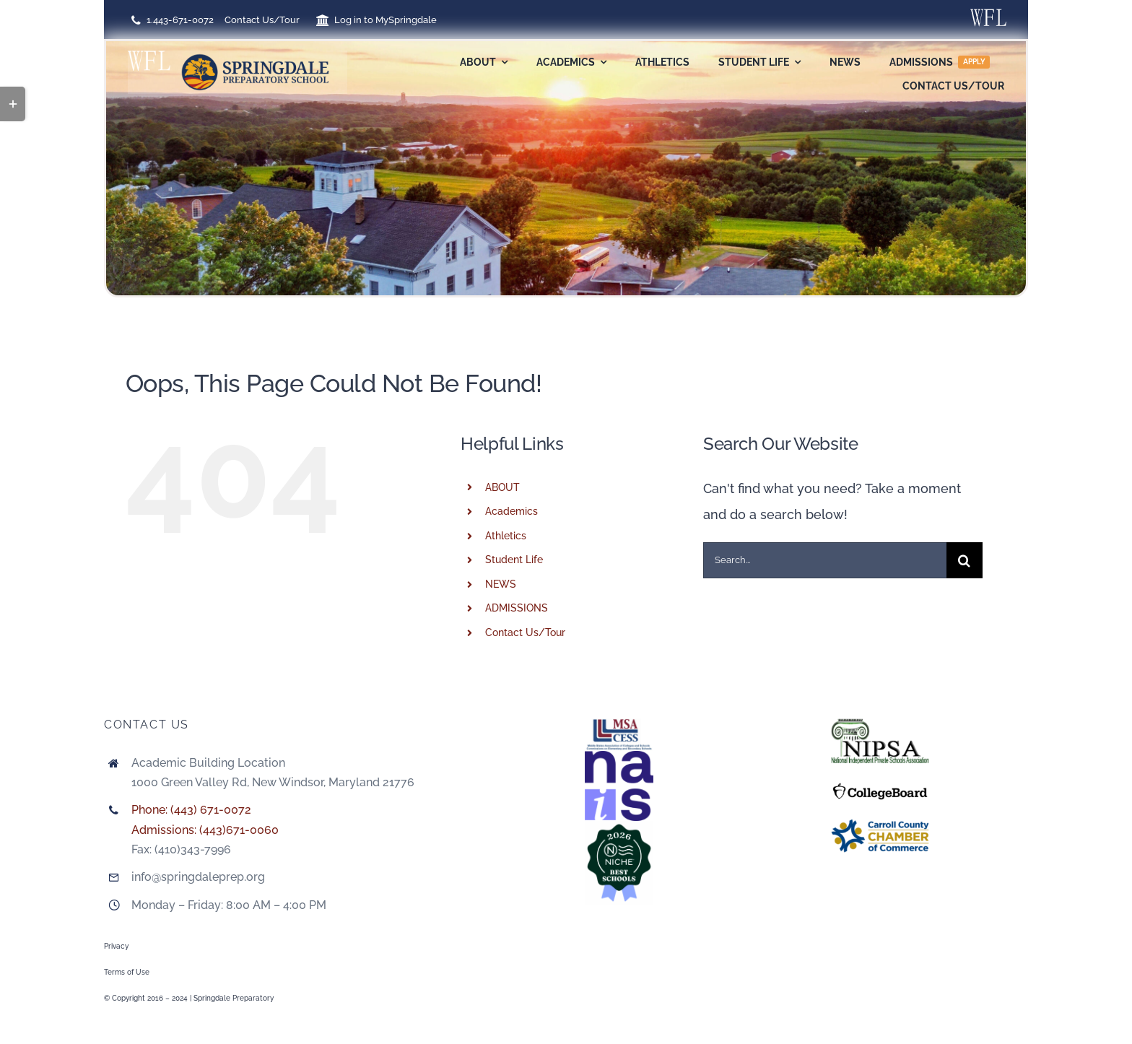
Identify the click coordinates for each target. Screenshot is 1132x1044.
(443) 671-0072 (210, 810)
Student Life (514, 559)
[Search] (964, 560)
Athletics (505, 535)
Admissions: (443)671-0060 (205, 830)
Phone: (150, 810)
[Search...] (824, 560)
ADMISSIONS (516, 608)
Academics (511, 511)
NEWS (500, 584)
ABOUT (502, 487)
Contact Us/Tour (525, 632)
